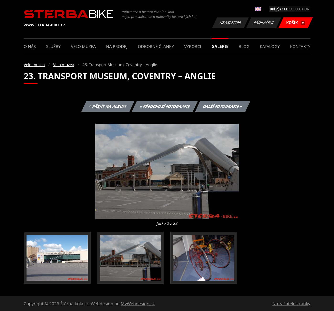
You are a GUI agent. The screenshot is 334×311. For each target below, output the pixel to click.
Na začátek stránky (291, 303)
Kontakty (300, 46)
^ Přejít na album (108, 106)
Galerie (220, 46)
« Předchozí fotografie (164, 106)
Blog (244, 46)
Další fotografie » (223, 106)
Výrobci (192, 46)
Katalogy (270, 46)
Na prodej (117, 46)
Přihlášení (264, 22)
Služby (53, 46)
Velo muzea (83, 46)
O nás (30, 46)
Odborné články (156, 46)
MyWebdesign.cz (138, 303)
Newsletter (230, 22)
